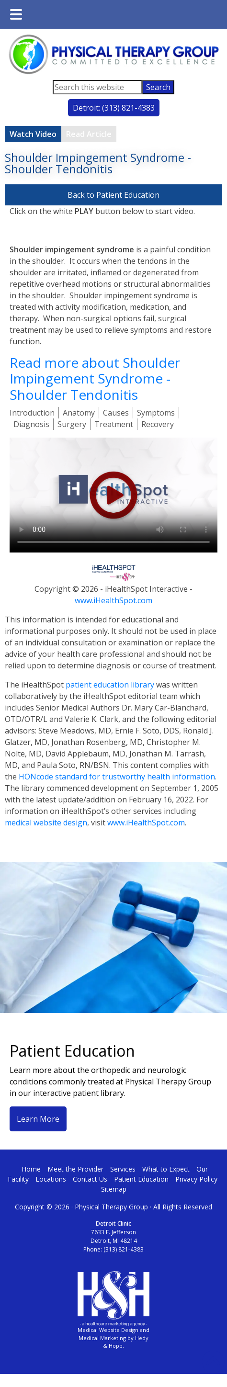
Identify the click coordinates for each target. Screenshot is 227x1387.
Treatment (113, 424)
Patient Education (141, 1179)
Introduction (32, 412)
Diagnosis (31, 424)
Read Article (89, 134)
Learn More (38, 1119)
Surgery (71, 424)
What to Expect (166, 1168)
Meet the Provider (75, 1168)
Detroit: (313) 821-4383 (114, 107)
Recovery (157, 424)
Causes (116, 412)
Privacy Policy (196, 1179)
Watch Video (33, 134)
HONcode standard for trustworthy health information (117, 776)
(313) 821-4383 (123, 1249)
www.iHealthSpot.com (113, 600)
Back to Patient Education (113, 195)
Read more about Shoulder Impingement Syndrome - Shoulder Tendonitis (95, 378)
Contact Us (90, 1179)
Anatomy (79, 412)
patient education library (110, 684)
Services (123, 1168)
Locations (50, 1179)
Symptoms (156, 412)
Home (31, 1168)
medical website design (46, 822)
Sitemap (113, 1189)
